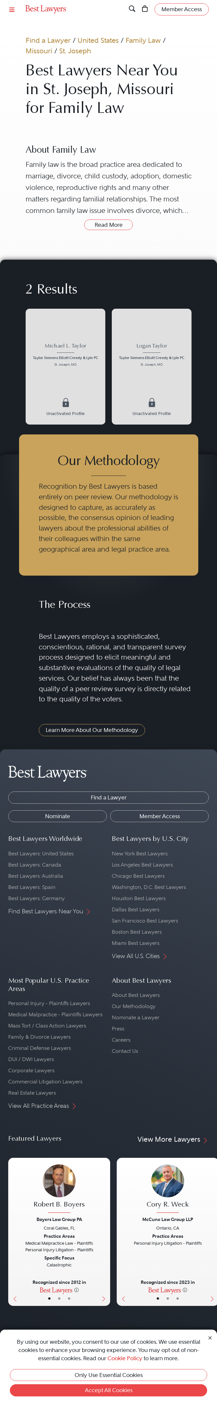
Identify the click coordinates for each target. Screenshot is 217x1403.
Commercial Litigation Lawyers (45, 1081)
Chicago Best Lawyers (138, 876)
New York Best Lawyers (140, 853)
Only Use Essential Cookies (109, 1375)
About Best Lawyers (136, 995)
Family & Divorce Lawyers (39, 1037)
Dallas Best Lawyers (135, 909)
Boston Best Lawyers (137, 932)
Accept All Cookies (109, 1390)
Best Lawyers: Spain (32, 887)
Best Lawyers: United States (41, 853)
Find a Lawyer (48, 40)
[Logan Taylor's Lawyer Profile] (151, 356)
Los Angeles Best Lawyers (142, 865)
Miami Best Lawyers (135, 943)
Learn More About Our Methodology (92, 730)
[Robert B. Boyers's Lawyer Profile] (59, 1189)
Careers (121, 1040)
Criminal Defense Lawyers (39, 1048)
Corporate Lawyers (31, 1070)
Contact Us (125, 1051)
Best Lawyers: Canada (34, 865)
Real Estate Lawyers (32, 1093)
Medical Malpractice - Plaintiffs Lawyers (55, 1014)
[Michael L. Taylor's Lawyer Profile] (65, 356)
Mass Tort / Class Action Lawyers (47, 1026)
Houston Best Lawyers (139, 898)
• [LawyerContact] (69, 1299)
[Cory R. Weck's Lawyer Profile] (167, 1189)
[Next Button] (105, 1232)
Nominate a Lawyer (135, 1017)
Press (118, 1029)
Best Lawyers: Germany (36, 898)
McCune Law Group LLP (167, 1219)
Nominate (57, 816)
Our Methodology (134, 1006)
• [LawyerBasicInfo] (49, 1299)
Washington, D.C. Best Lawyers (149, 887)
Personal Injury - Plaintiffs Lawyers (49, 1003)
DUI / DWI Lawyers (31, 1059)
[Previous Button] (13, 1232)
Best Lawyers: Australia (35, 876)
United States (98, 40)
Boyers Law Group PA (59, 1219)
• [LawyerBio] (59, 1299)
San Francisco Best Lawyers (145, 921)
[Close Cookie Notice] (210, 1337)
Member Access (159, 816)
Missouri (39, 51)
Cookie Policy (125, 1358)
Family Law (143, 40)
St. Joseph (75, 51)
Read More (109, 224)
